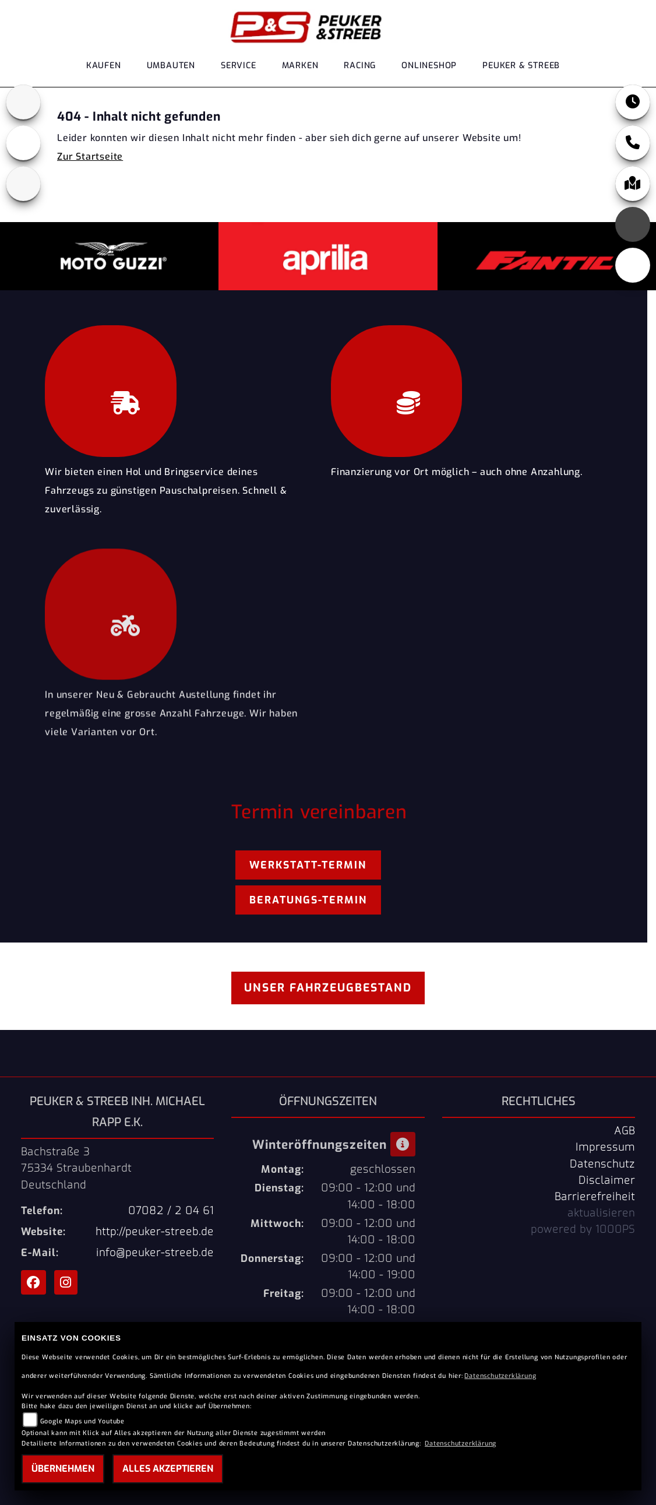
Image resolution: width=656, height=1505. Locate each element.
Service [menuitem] (238, 65)
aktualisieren (601, 1213)
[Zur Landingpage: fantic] (23, 183)
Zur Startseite (90, 156)
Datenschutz (602, 1164)
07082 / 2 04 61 (171, 1211)
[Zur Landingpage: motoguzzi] (23, 142)
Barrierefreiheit (595, 1197)
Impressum (605, 1147)
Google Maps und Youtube (82, 1421)
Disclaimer (607, 1180)
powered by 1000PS (583, 1229)
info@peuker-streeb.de (155, 1253)
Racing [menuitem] (360, 65)
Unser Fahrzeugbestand (328, 987)
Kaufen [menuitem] (103, 65)
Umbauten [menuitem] (171, 65)
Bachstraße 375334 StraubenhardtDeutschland (76, 1168)
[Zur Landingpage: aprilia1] (23, 102)
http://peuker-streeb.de (155, 1232)
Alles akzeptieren (167, 1468)
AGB (624, 1131)
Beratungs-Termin (308, 900)
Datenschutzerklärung (500, 1376)
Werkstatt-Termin (307, 865)
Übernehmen (62, 1468)
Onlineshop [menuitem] (429, 65)
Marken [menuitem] (300, 65)
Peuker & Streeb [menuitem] (521, 65)
